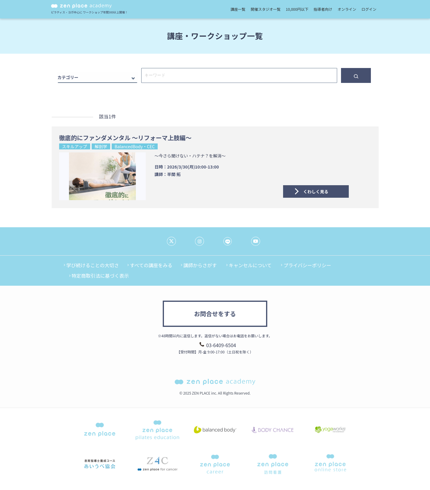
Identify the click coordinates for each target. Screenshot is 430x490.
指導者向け (323, 9)
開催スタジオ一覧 (265, 9)
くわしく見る (315, 191)
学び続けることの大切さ (92, 265)
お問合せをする (215, 313)
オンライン (346, 9)
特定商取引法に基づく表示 (100, 275)
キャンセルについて (250, 265)
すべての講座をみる (151, 265)
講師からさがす (200, 265)
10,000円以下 (297, 9)
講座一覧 (238, 9)
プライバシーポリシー (307, 265)
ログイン (369, 9)
